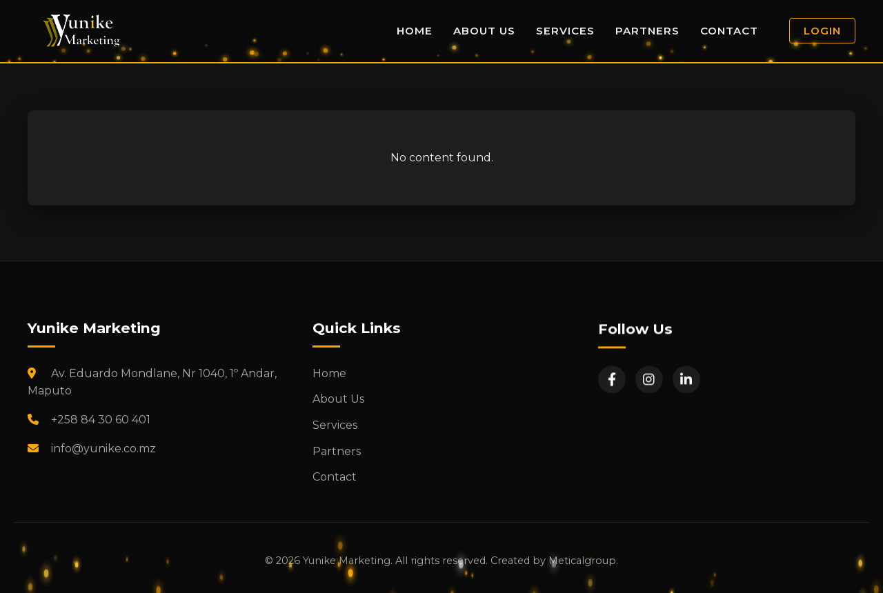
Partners (647, 30)
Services (565, 30)
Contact (729, 30)
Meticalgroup (582, 560)
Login (822, 30)
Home (415, 30)
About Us (484, 30)
